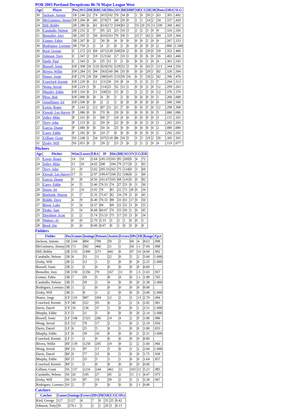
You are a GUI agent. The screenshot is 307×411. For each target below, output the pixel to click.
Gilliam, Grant (53, 138)
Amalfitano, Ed (53, 102)
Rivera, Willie (52, 71)
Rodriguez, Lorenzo (57, 46)
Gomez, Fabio (53, 40)
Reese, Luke (51, 205)
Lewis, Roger (52, 107)
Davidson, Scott (54, 215)
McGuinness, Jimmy (57, 20)
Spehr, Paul (51, 61)
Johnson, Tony (53, 56)
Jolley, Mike (51, 117)
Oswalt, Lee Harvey (57, 112)
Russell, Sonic (53, 66)
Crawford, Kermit (55, 81)
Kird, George (52, 51)
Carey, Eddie (52, 133)
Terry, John (51, 122)
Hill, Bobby (51, 25)
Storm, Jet (50, 189)
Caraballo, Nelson (55, 30)
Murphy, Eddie (53, 92)
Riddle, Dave (52, 200)
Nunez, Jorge (52, 76)
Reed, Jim (50, 225)
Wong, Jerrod (52, 87)
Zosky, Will (51, 143)
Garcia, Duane (53, 128)
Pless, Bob (50, 97)
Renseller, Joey (53, 35)
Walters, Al (51, 220)
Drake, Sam (51, 210)
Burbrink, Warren (55, 195)
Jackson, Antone (54, 15)
